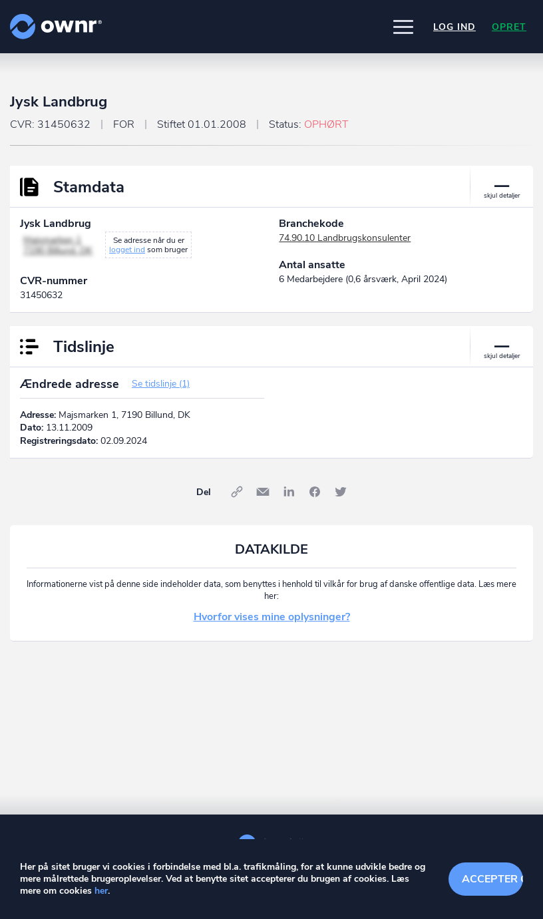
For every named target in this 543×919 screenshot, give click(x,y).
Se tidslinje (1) (161, 383)
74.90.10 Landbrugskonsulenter (345, 238)
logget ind (127, 249)
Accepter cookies (493, 879)
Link (237, 491)
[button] (403, 26)
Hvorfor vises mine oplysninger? (272, 617)
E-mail (263, 491)
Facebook (314, 491)
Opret (509, 27)
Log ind (454, 27)
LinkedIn (288, 491)
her (101, 890)
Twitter (340, 491)
